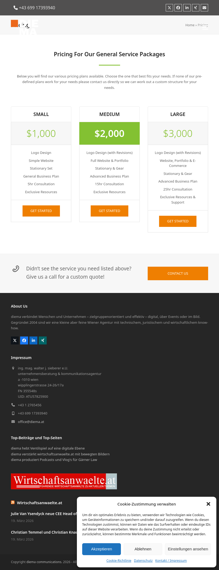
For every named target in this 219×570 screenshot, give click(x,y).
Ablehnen (142, 549)
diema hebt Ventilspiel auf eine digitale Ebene (48, 448)
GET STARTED (41, 210)
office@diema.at (31, 421)
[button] (208, 504)
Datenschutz (143, 560)
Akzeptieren (101, 549)
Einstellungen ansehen (188, 549)
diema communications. (44, 562)
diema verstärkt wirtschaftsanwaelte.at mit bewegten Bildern (60, 454)
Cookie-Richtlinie (118, 560)
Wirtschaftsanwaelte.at (39, 502)
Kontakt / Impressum (171, 560)
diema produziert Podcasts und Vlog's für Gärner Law (54, 459)
